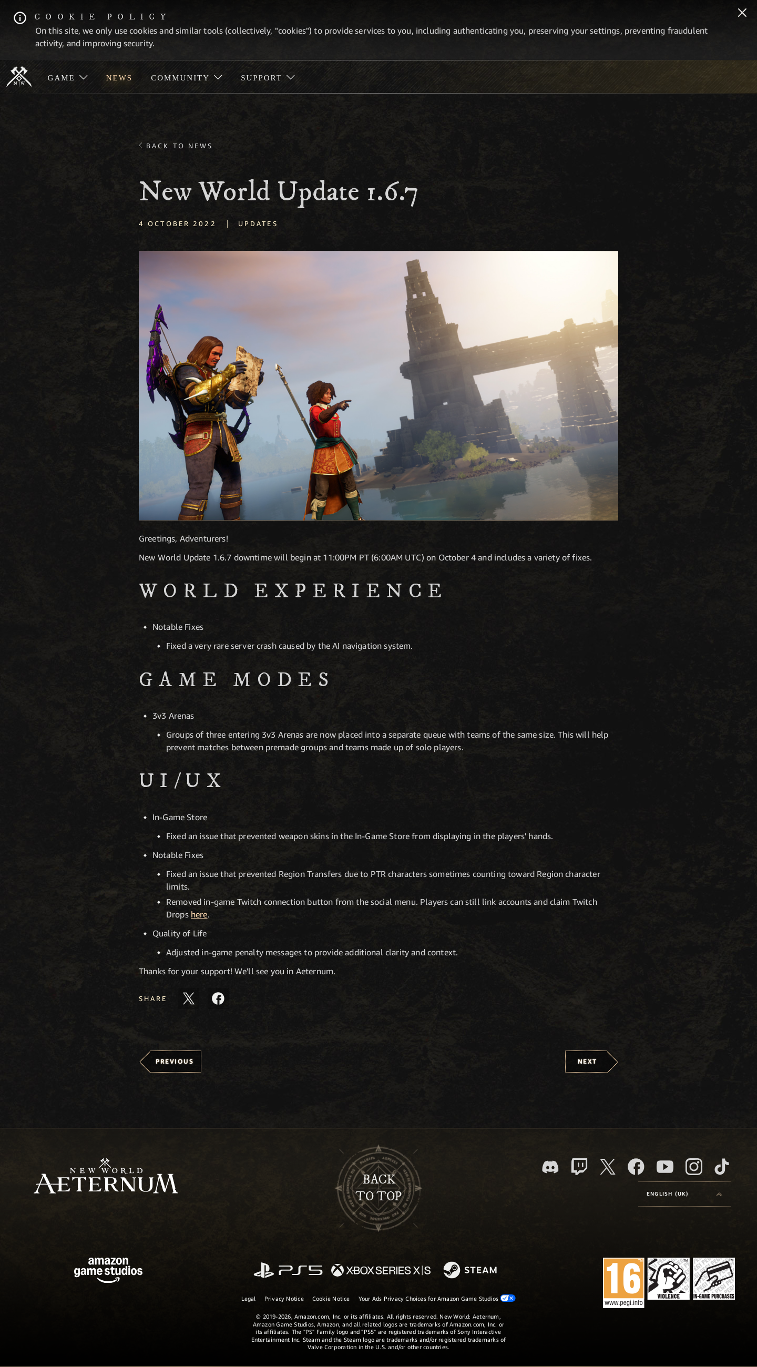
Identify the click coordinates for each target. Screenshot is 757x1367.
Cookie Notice (331, 1298)
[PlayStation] (288, 1271)
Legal (248, 1298)
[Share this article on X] (188, 998)
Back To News (179, 145)
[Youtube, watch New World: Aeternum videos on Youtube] (665, 1166)
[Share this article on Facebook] (218, 998)
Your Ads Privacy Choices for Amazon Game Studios (437, 1298)
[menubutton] (684, 1194)
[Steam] (471, 1270)
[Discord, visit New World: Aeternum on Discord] (550, 1167)
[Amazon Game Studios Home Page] (108, 1272)
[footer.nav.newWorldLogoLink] (106, 1177)
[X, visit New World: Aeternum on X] (608, 1167)
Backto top (378, 1188)
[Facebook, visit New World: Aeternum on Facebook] (636, 1166)
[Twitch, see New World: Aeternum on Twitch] (579, 1166)
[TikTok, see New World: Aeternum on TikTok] (721, 1166)
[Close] (742, 13)
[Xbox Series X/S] (381, 1271)
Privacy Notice (284, 1298)
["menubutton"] (67, 77)
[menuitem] (67, 77)
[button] (378, 386)
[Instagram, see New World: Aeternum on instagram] (694, 1166)
